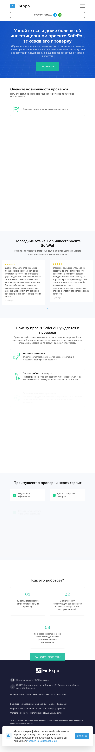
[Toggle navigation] (82, 6)
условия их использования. (42, 741)
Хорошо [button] (82, 736)
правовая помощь (42, 15)
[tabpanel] (24, 314)
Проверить (47, 66)
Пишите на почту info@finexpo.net (29, 680)
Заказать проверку (48, 720)
